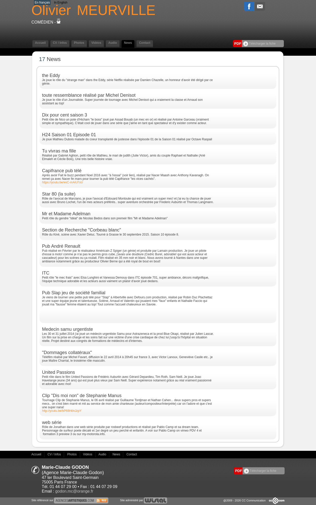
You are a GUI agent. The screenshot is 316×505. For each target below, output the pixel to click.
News (128, 43)
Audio (112, 43)
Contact (144, 43)
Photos (79, 43)
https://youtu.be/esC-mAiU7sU (62, 182)
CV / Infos (60, 43)
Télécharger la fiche (259, 43)
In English (60, 2)
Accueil (40, 43)
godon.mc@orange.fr (74, 491)
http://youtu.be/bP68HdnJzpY (62, 411)
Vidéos (96, 43)
